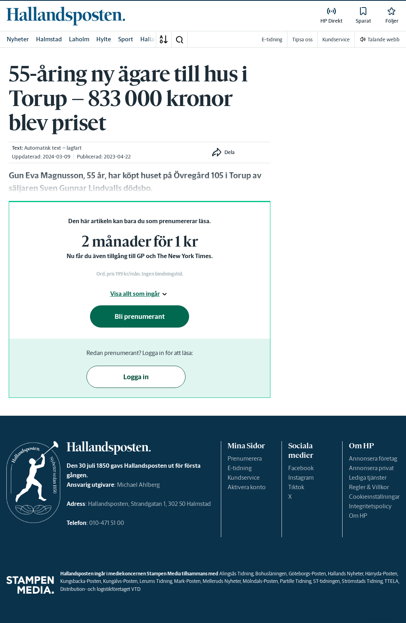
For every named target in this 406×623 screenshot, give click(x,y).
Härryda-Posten (381, 574)
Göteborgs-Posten (307, 574)
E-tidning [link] (272, 39)
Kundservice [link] (336, 39)
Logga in (136, 376)
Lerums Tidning (156, 581)
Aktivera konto (247, 487)
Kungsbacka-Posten (80, 581)
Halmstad (49, 39)
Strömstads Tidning (362, 581)
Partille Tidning (295, 581)
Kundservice (244, 477)
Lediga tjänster (368, 477)
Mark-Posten (187, 581)
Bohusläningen (271, 574)
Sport (125, 39)
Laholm (79, 39)
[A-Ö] (164, 39)
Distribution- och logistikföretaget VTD (100, 589)
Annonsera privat (371, 468)
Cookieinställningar (374, 496)
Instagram (301, 477)
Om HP (358, 515)
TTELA (391, 581)
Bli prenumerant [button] (140, 316)
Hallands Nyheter (345, 574)
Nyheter (18, 39)
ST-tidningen (326, 581)
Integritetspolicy (370, 506)
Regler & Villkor (369, 487)
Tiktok (296, 487)
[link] (65, 15)
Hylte (103, 39)
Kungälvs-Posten (120, 581)
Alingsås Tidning (236, 574)
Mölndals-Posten (260, 581)
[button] (179, 39)
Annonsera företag (373, 458)
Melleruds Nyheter (222, 581)
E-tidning (240, 468)
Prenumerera (245, 458)
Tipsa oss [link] (302, 39)
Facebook (301, 468)
